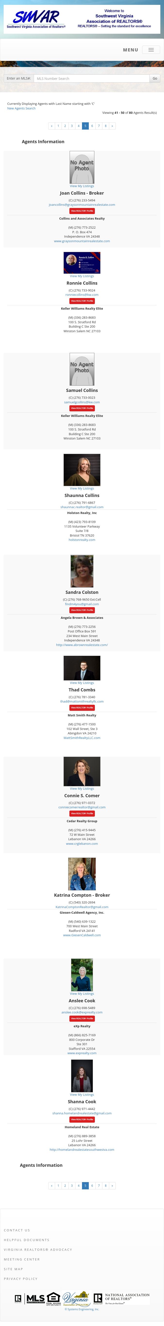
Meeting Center (22, 1259)
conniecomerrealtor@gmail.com (82, 807)
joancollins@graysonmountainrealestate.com (82, 204)
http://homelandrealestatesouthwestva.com (82, 1149)
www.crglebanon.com (82, 843)
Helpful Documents (27, 1240)
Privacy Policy (21, 1278)
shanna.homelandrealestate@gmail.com (82, 1113)
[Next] (51, 126)
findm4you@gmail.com (82, 604)
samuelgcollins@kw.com (82, 402)
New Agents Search (21, 108)
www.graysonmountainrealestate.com (82, 241)
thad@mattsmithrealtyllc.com (82, 701)
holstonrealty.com (82, 540)
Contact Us (17, 1230)
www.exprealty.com (81, 1053)
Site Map (13, 1269)
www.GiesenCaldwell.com (82, 935)
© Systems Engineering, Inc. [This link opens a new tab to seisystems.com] (82, 1309)
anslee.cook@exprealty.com (82, 1012)
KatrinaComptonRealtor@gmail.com (82, 907)
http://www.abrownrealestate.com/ (82, 645)
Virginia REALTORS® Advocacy (38, 1249)
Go (155, 78)
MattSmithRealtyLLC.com (82, 738)
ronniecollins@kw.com (82, 294)
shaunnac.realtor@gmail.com (81, 507)
